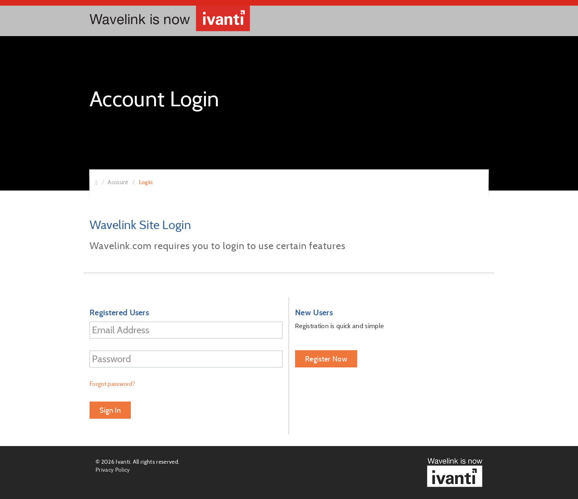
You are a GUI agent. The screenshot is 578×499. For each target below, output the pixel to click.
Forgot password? (112, 383)
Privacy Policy (113, 469)
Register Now (326, 358)
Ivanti (123, 461)
